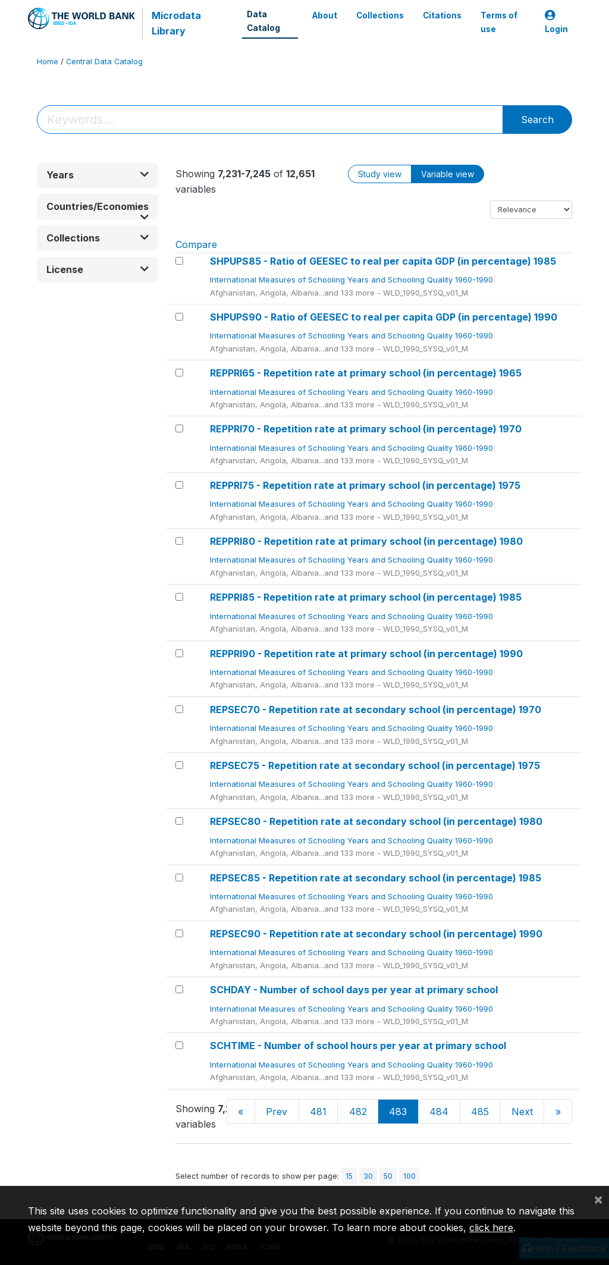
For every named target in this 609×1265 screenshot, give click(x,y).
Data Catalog (263, 21)
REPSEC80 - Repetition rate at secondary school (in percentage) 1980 (376, 821)
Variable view (447, 174)
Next (522, 1112)
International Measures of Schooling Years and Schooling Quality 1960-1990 (352, 279)
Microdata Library (176, 23)
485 (480, 1112)
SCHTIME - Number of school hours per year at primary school (358, 1045)
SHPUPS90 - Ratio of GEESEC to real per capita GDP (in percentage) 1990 (383, 317)
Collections (380, 15)
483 (398, 1112)
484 (438, 1112)
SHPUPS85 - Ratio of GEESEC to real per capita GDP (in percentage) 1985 (383, 261)
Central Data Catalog (104, 61)
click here (491, 1227)
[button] (97, 175)
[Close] (598, 1199)
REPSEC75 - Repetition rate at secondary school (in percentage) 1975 (375, 765)
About (324, 15)
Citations (442, 15)
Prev (276, 1112)
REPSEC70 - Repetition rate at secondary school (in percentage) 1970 (375, 709)
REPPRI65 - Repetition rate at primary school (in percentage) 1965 (366, 373)
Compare (196, 244)
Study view (379, 174)
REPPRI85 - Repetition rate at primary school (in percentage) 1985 (366, 597)
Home (47, 61)
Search (537, 119)
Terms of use (499, 22)
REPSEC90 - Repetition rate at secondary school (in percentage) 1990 (376, 934)
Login (556, 22)
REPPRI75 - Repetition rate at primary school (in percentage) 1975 (365, 485)
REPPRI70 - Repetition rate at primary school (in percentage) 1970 (366, 429)
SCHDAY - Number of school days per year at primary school (354, 990)
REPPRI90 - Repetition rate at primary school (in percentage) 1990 (366, 654)
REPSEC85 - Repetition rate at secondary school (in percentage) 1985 (375, 878)
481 (318, 1112)
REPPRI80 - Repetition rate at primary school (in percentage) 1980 (366, 541)
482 (358, 1112)
